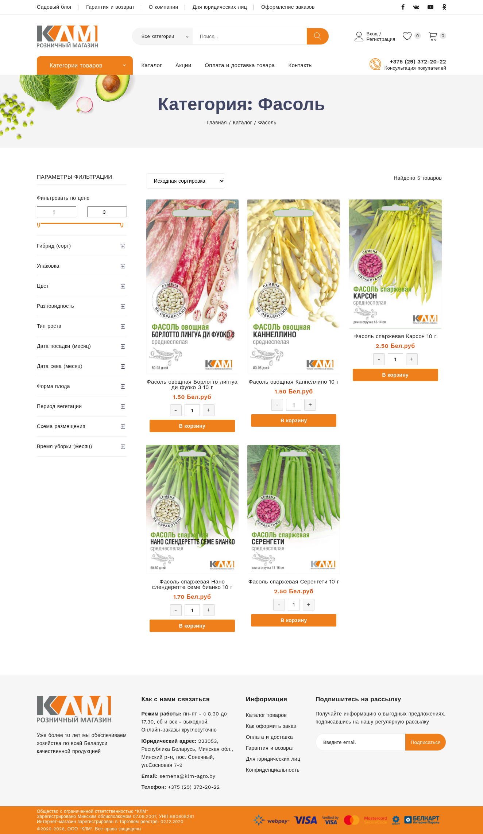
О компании (163, 7)
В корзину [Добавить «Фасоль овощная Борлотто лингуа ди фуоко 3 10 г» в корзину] (192, 426)
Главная (216, 122)
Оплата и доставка (269, 737)
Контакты (300, 65)
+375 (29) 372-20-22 (418, 61)
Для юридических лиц (220, 7)
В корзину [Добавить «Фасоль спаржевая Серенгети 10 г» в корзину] (294, 620)
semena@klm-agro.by (187, 776)
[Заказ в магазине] (186, 181)
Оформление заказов (287, 7)
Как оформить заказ (271, 726)
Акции (183, 65)
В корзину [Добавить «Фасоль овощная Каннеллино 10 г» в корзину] (294, 420)
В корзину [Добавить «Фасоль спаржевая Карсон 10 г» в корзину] (395, 375)
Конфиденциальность (273, 770)
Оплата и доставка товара (240, 65)
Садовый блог (54, 7)
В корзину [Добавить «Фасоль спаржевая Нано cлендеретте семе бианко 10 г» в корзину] (192, 626)
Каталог (152, 65)
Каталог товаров (266, 715)
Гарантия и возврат (110, 7)
